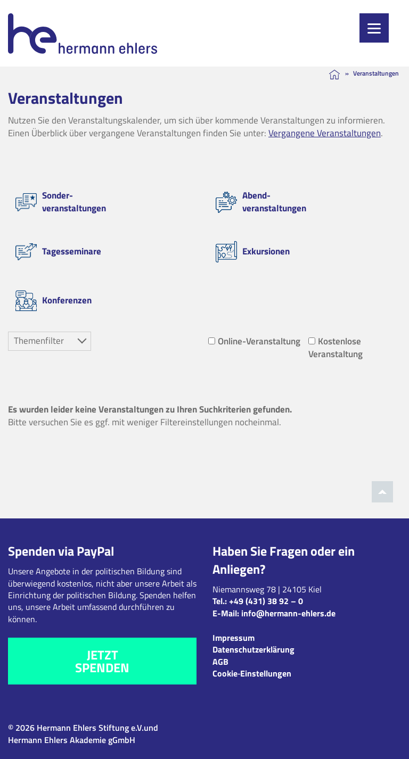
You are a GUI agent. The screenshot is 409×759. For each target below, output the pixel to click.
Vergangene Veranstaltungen (324, 133)
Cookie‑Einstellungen (251, 673)
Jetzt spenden (102, 661)
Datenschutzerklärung (253, 649)
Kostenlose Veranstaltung (335, 347)
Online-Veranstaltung (254, 341)
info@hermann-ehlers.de (288, 613)
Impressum (233, 637)
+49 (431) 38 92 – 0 (266, 601)
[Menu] (374, 28)
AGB (220, 661)
